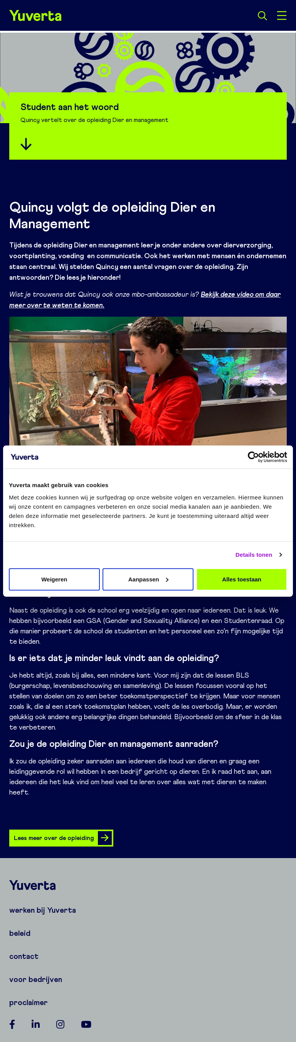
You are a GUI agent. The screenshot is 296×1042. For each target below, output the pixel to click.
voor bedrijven (35, 979)
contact (24, 956)
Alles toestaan (241, 579)
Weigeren (54, 579)
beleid (19, 933)
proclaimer (28, 1002)
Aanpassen (148, 579)
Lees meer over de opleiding (63, 838)
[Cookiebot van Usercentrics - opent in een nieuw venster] (253, 457)
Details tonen (253, 554)
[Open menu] (282, 15)
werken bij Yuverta (42, 910)
